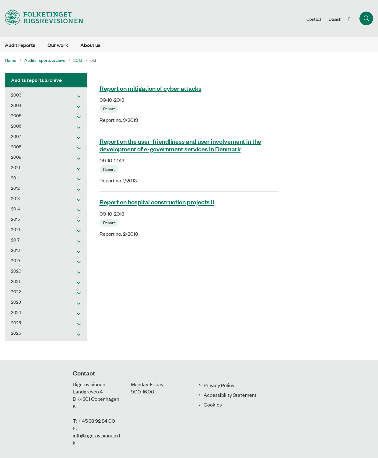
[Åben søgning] (366, 18)
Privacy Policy (219, 385)
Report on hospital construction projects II (157, 202)
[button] (77, 96)
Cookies (213, 404)
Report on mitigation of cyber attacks (150, 88)
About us (90, 44)
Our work (57, 44)
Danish (335, 18)
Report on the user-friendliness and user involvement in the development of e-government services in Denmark (180, 145)
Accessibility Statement (230, 394)
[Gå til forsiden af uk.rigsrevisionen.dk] (41, 18)
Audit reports (20, 44)
